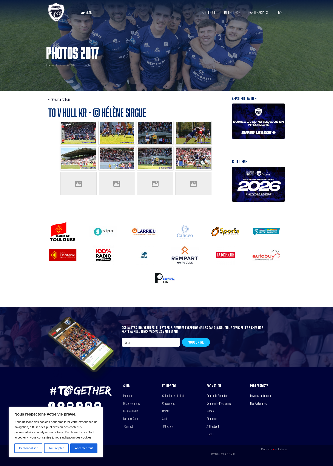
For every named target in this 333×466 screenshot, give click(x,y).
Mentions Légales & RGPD (223, 453)
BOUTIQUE (209, 12)
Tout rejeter (56, 448)
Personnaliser (28, 448)
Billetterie (232, 12)
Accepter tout (84, 448)
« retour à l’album (59, 99)
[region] (56, 432)
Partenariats (258, 12)
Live (279, 12)
